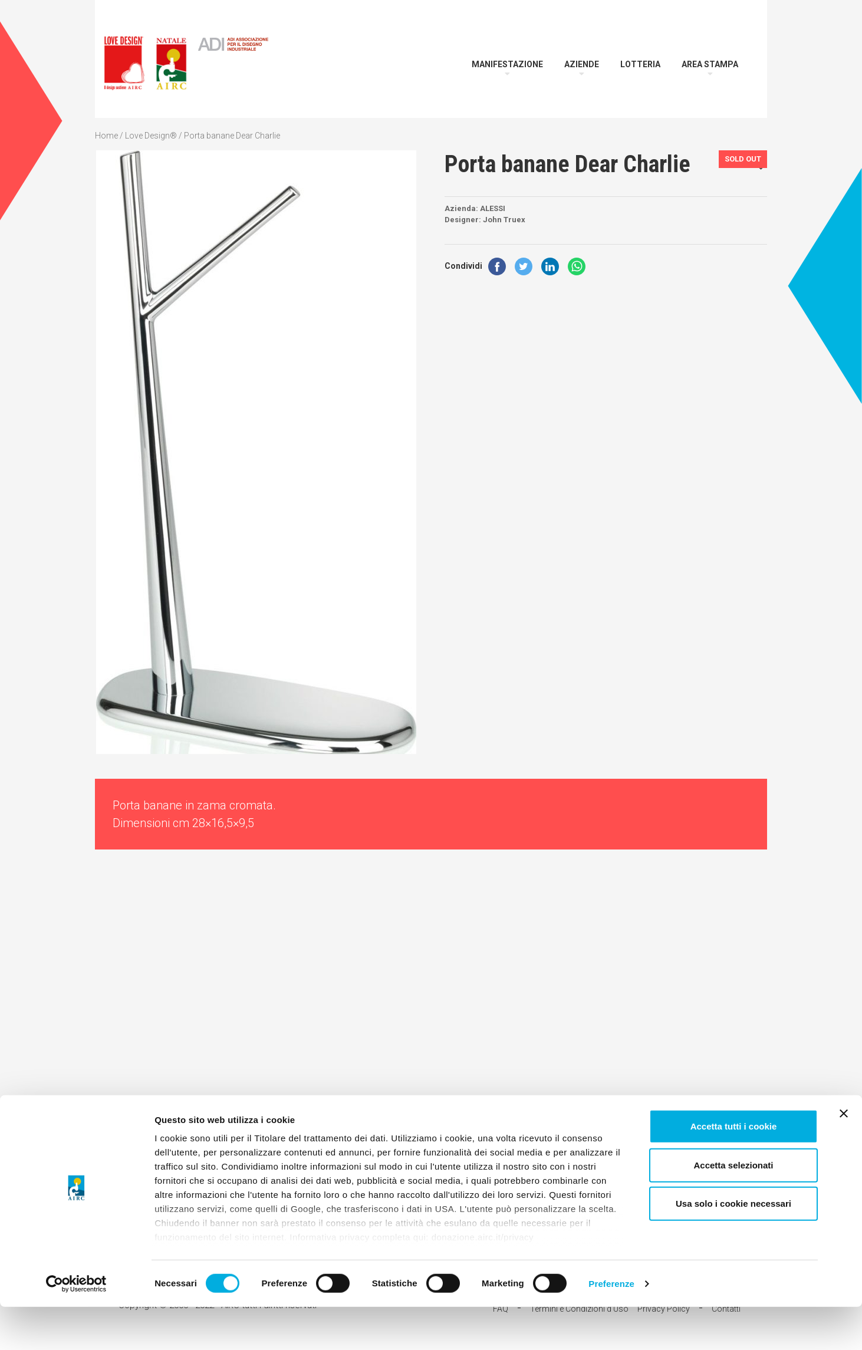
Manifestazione (507, 64)
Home (106, 135)
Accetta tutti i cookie (733, 1170)
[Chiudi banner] (844, 1157)
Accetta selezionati (733, 1208)
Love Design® (151, 135)
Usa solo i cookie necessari (733, 1247)
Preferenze (611, 1327)
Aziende (581, 64)
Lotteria (640, 64)
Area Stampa (710, 64)
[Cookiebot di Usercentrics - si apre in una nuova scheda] (76, 1327)
